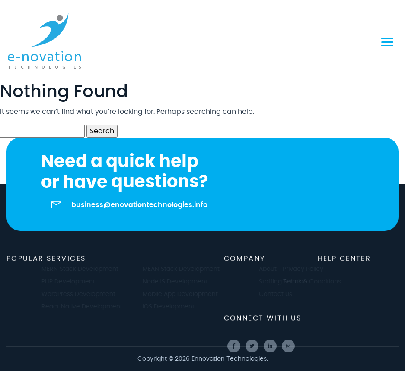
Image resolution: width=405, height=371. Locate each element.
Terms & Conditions (308, 282)
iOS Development (172, 307)
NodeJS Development (179, 282)
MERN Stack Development (83, 269)
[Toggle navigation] (387, 41)
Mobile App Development (184, 294)
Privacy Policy (299, 269)
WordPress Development (82, 294)
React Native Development (85, 307)
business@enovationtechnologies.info (139, 204)
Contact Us (279, 294)
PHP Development (72, 282)
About (271, 269)
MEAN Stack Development (185, 269)
